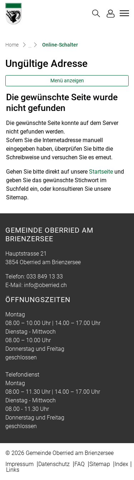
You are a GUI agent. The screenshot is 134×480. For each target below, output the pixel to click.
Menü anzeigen (67, 80)
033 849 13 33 (44, 276)
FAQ (79, 464)
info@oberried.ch (45, 285)
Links (12, 469)
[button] (96, 13)
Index (121, 464)
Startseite (101, 171)
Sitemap (99, 464)
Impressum (19, 464)
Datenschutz (54, 464)
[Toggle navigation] (123, 13)
